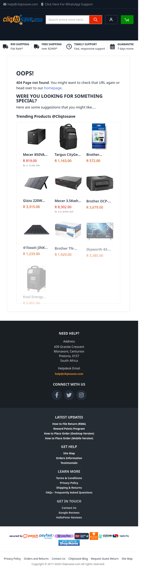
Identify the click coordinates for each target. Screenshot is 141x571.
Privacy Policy (69, 486)
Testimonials (69, 465)
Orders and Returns (36, 558)
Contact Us (69, 512)
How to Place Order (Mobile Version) (69, 440)
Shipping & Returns (69, 491)
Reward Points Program (69, 430)
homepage (53, 88)
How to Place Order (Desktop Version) (69, 435)
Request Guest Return (105, 558)
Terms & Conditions (69, 481)
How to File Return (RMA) (69, 425)
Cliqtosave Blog (78, 558)
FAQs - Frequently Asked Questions (69, 496)
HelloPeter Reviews (69, 522)
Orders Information (69, 460)
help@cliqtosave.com (20, 4)
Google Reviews (69, 517)
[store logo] (23, 19)
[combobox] (74, 20)
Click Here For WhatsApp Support (66, 4)
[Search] (95, 19)
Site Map (69, 456)
